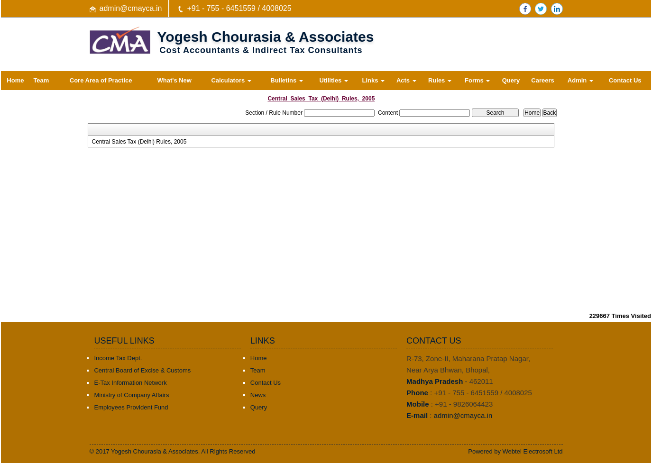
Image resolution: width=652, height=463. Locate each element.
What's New (174, 80)
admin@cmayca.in (131, 8)
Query (511, 80)
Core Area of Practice (101, 80)
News (258, 395)
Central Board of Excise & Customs (142, 370)
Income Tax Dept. (118, 358)
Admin (580, 80)
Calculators (231, 80)
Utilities (333, 80)
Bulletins (286, 80)
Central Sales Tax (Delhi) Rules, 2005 (139, 141)
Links (373, 80)
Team (41, 80)
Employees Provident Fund (131, 407)
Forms (477, 80)
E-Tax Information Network (130, 382)
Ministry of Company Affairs (131, 395)
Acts (406, 80)
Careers (542, 80)
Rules (439, 80)
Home (15, 80)
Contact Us (625, 80)
